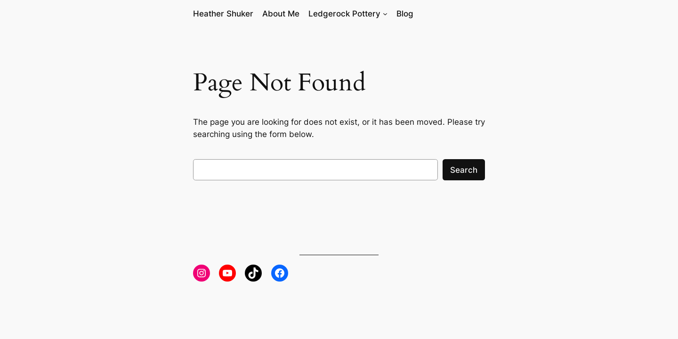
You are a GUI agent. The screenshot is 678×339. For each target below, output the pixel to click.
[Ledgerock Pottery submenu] (385, 13)
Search (463, 170)
